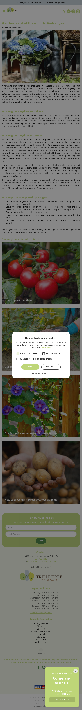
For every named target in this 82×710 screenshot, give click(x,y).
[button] (41, 373)
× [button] (67, 335)
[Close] (75, 671)
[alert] (41, 355)
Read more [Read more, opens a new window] (46, 347)
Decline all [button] (51, 367)
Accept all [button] (30, 367)
